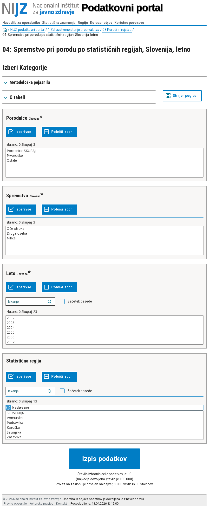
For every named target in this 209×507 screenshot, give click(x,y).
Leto (10, 273)
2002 (104, 318)
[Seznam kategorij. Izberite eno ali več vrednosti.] (104, 163)
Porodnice (16, 118)
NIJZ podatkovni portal (27, 30)
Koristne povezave (129, 23)
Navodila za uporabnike (21, 23)
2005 (104, 332)
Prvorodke (104, 155)
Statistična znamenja (59, 23)
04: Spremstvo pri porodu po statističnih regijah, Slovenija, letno (50, 35)
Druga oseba (104, 233)
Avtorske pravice (41, 503)
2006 (104, 337)
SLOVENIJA (104, 413)
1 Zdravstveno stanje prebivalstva (73, 30)
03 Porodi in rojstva (117, 30)
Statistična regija (23, 361)
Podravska (104, 422)
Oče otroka (104, 228)
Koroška (104, 427)
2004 (104, 327)
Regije (83, 23)
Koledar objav (101, 23)
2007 (104, 342)
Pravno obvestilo (15, 503)
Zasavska (104, 437)
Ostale (104, 160)
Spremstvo (17, 195)
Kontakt (61, 503)
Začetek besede (79, 301)
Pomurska (104, 417)
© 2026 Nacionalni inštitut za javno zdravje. (32, 499)
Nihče (104, 238)
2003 (104, 322)
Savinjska (104, 432)
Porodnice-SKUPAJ (104, 150)
